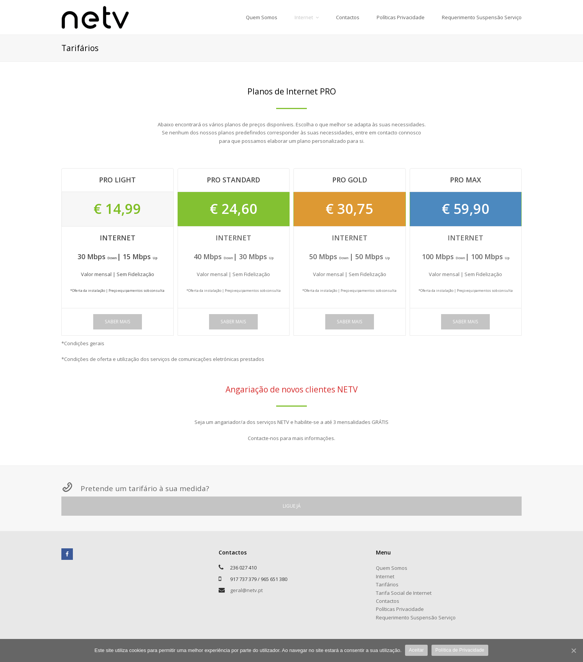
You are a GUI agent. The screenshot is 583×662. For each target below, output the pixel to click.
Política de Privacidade (460, 650)
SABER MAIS (117, 321)
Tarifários (387, 584)
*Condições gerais (82, 343)
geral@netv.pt (246, 590)
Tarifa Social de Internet (403, 592)
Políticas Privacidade (400, 609)
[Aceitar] (573, 650)
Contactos (387, 600)
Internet (385, 576)
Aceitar (416, 650)
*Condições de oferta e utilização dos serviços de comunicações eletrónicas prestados (162, 359)
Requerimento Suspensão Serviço (416, 617)
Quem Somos (391, 567)
